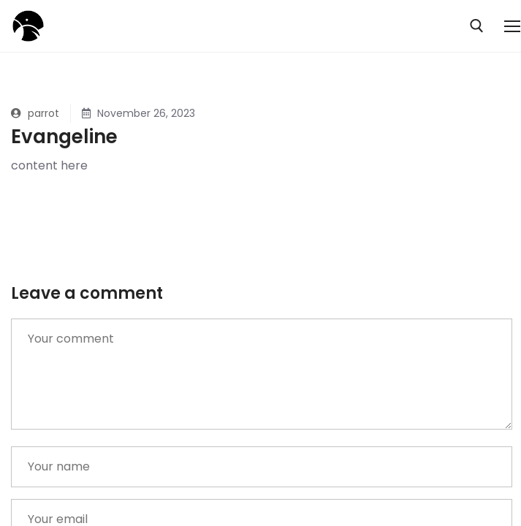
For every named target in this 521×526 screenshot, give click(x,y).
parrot (35, 113)
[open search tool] (477, 26)
